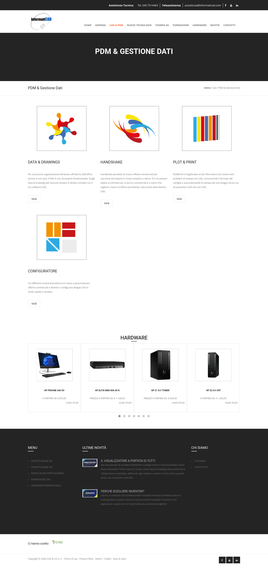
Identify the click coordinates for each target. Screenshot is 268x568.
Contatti (229, 25)
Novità (215, 25)
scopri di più (72, 402)
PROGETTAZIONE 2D (40, 461)
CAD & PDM (116, 25)
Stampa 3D (162, 25)
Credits (107, 558)
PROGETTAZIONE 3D (40, 467)
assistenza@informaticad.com (203, 5)
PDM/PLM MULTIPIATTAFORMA (46, 473)
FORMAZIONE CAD (39, 479)
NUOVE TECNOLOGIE (139, 25)
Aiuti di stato (119, 558)
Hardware (200, 25)
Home (87, 25)
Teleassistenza (171, 5)
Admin (98, 558)
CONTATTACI (199, 467)
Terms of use (70, 558)
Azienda (100, 25)
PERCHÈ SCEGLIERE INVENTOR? (122, 491)
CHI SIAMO (198, 461)
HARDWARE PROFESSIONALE (44, 485)
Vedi (34, 199)
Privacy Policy (86, 558)
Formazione (181, 25)
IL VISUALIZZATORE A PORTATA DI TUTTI (128, 461)
